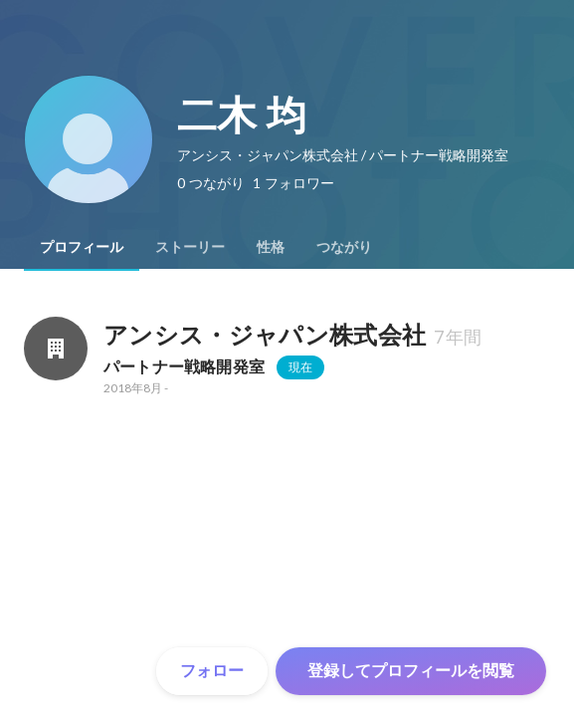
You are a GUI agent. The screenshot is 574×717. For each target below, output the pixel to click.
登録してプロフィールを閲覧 (410, 670)
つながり (344, 247)
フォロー (212, 670)
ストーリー (190, 247)
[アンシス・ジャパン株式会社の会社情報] (56, 348)
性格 (271, 247)
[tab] (81, 247)
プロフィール (81, 247)
